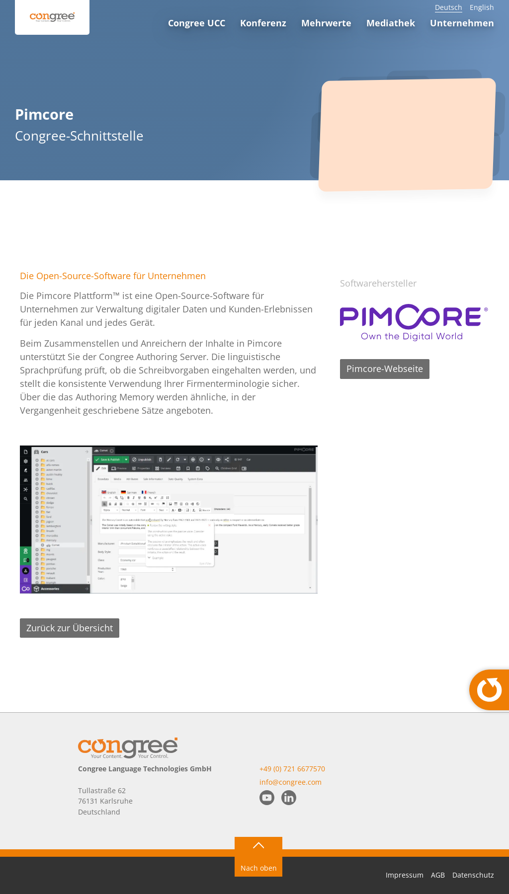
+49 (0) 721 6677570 (292, 768)
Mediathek (390, 23)
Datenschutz (473, 875)
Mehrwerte (326, 23)
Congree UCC (196, 23)
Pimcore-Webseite (384, 368)
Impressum (405, 875)
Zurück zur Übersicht (69, 628)
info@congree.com (290, 782)
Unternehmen (462, 23)
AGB (438, 875)
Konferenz (263, 23)
